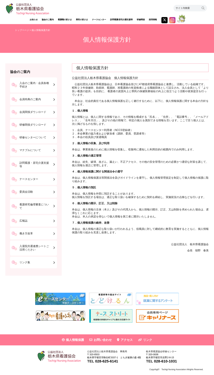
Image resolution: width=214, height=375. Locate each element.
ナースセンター (99, 19)
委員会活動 (26, 191)
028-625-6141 (106, 361)
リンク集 (24, 262)
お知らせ (34, 19)
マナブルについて (30, 150)
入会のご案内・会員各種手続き (34, 85)
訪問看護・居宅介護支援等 (34, 164)
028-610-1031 (165, 361)
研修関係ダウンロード (32, 124)
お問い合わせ (103, 340)
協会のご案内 (48, 19)
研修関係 (141, 19)
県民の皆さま (82, 19)
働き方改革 (26, 233)
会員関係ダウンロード (32, 112)
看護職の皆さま (65, 19)
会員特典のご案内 (30, 99)
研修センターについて (32, 137)
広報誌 (23, 220)
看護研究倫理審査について (34, 206)
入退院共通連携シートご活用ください (34, 248)
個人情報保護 (75, 340)
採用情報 (153, 19)
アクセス (127, 340)
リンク (147, 340)
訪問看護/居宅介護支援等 (121, 19)
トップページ (22, 30)
